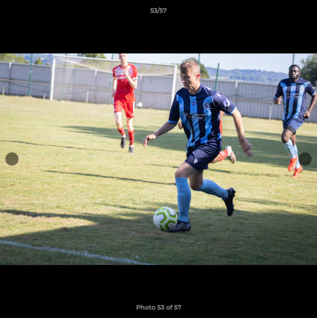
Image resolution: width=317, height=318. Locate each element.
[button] (306, 13)
